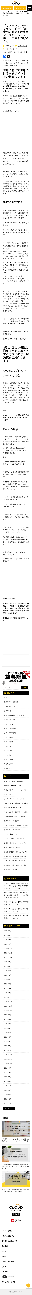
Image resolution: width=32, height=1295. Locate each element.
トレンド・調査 (9, 825)
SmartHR (7, 781)
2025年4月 (7, 984)
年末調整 (22, 861)
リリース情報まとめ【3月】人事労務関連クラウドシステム (16, 903)
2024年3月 (7, 1041)
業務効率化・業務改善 (11, 702)
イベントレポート (10, 838)
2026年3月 (7, 935)
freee (16, 790)
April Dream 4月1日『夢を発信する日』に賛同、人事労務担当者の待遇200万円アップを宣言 (16, 895)
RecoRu (20, 781)
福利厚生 (7, 830)
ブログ (4, 1256)
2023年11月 (8, 1059)
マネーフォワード (11, 49)
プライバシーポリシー (9, 1282)
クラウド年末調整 (10, 719)
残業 (25, 865)
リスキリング (8, 768)
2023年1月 (7, 1103)
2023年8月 (7, 1072)
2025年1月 (7, 997)
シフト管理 (7, 746)
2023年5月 (7, 1085)
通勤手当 (14, 861)
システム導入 (8, 52)
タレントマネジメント (11, 799)
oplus (14, 781)
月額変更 (17, 812)
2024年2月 (7, 1046)
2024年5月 (7, 1032)
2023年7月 (7, 1077)
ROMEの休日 (8, 803)
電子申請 (12, 847)
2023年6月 (7, 1081)
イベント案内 (8, 759)
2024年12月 (8, 1001)
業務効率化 (7, 821)
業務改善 (16, 821)
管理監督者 (7, 856)
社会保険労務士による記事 (12, 807)
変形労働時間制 (9, 852)
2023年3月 (7, 1094)
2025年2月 (7, 993)
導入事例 (5, 1246)
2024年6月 (7, 1028)
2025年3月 (7, 988)
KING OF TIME (16, 785)
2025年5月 (7, 979)
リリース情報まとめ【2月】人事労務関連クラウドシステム (16, 910)
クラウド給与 (22, 46)
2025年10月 (8, 957)
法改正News (8, 750)
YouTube (8, 1276)
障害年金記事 (8, 764)
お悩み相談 (7, 711)
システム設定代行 (8, 1236)
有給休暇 (7, 869)
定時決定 (19, 825)
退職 (5, 847)
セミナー (5, 1251)
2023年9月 (7, 1068)
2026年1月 (7, 944)
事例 (5, 697)
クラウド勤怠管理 (10, 728)
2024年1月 (7, 1050)
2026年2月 (7, 939)
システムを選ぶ (7, 1231)
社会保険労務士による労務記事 (14, 715)
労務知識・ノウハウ (10, 706)
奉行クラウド (8, 790)
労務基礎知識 (8, 816)
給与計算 (24, 52)
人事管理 (22, 816)
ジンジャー (23, 799)
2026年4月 (7, 931)
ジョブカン (23, 790)
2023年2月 (7, 1099)
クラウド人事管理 (10, 733)
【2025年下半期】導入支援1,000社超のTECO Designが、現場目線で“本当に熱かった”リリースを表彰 (16, 886)
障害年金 (17, 803)
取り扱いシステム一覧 (9, 1241)
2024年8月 (7, 1019)
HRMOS (7, 785)
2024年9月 (7, 1015)
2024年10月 (8, 1010)
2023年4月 (7, 1090)
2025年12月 (8, 948)
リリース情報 (8, 742)
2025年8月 (7, 966)
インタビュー (8, 755)
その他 (25, 825)
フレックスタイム (21, 852)
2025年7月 (7, 970)
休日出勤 (19, 865)
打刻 (13, 865)
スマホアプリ (22, 843)
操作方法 (17, 52)
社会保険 (23, 856)
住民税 (6, 843)
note (5, 1272)
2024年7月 (7, 1024)
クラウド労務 (8, 737)
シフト (18, 847)
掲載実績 (25, 803)
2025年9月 (7, 962)
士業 (16, 816)
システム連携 (16, 830)
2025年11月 (8, 953)
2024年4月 (7, 1037)
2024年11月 (8, 1006)
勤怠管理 (14, 869)
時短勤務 (25, 812)
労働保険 (16, 856)
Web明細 (7, 861)
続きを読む (8, 1108)
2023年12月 (8, 1055)
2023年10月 (8, 1063)
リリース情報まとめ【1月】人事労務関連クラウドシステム (16, 917)
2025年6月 (7, 975)
